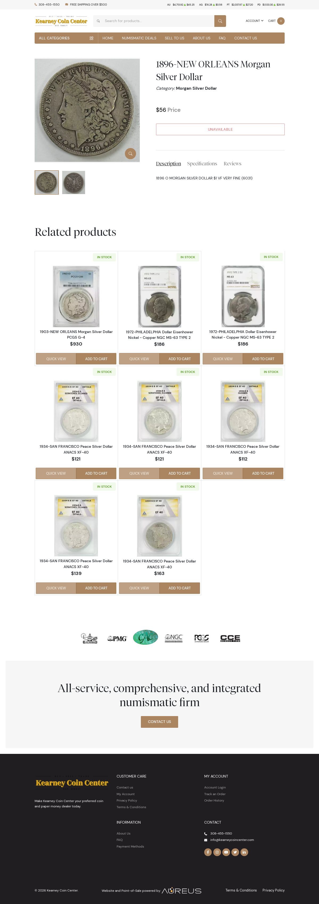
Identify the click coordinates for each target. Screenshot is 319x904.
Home (108, 38)
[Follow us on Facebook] (208, 850)
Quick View (56, 358)
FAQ (222, 38)
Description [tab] (168, 163)
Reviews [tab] (233, 163)
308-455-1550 (49, 4)
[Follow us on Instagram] (216, 850)
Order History (214, 799)
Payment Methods (130, 845)
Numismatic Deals (139, 38)
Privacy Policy (127, 799)
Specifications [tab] (202, 163)
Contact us (125, 786)
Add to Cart (96, 358)
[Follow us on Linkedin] (243, 850)
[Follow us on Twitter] (234, 850)
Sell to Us (174, 38)
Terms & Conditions (131, 806)
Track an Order (215, 793)
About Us (201, 38)
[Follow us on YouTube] (225, 850)
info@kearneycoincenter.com (232, 838)
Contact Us (245, 38)
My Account (126, 793)
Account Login (215, 786)
